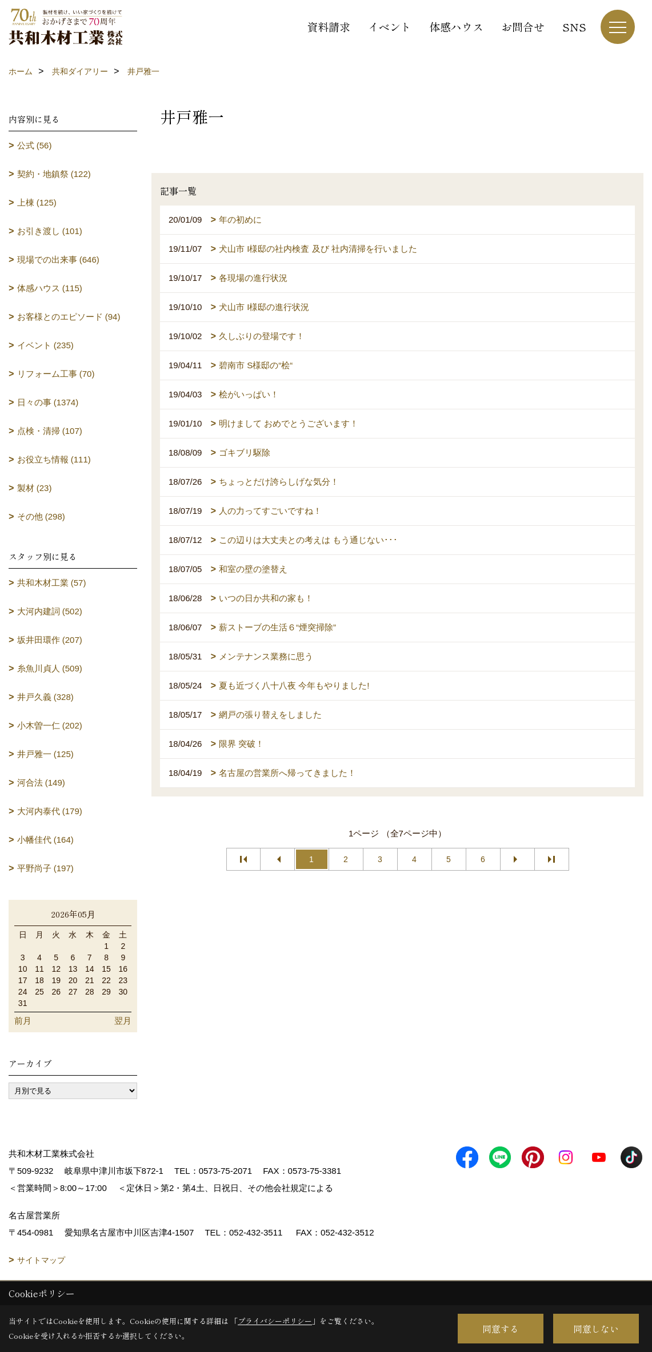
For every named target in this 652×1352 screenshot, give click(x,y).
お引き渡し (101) (49, 231)
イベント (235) (45, 345)
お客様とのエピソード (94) (69, 316)
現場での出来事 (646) (58, 259)
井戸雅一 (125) (45, 754)
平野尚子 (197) (45, 868)
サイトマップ (41, 1260)
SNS (574, 26)
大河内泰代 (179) (49, 811)
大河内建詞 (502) (49, 611)
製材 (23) (34, 488)
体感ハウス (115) (49, 288)
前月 (22, 1020)
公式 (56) (34, 145)
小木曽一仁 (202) (49, 725)
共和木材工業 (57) (51, 583)
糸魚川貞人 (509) (49, 668)
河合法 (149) (41, 782)
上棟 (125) (37, 202)
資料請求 (328, 26)
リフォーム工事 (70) (56, 374)
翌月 (122, 1020)
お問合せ (523, 26)
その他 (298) (41, 516)
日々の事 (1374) (48, 402)
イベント (389, 26)
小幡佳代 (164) (45, 839)
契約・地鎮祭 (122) (54, 174)
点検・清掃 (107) (49, 431)
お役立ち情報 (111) (54, 459)
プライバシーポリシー (275, 1320)
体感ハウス (456, 26)
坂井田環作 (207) (49, 640)
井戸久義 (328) (45, 697)
